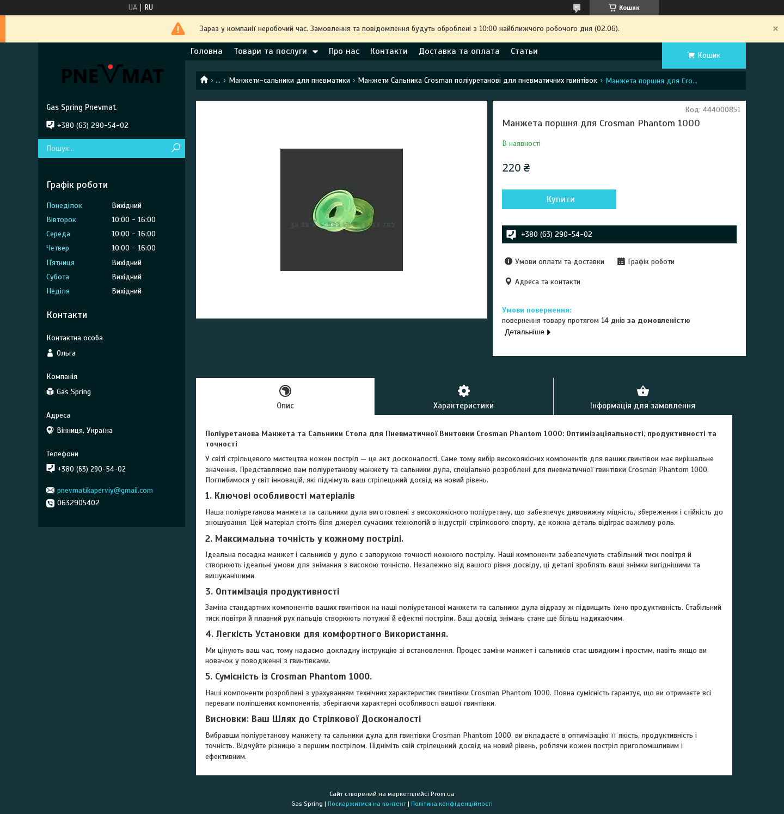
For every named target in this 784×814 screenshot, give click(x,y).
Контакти (389, 51)
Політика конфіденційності (452, 803)
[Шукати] (175, 148)
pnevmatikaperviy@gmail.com (105, 490)
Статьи (524, 51)
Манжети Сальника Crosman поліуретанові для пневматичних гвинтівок (477, 80)
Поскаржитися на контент (367, 803)
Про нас (344, 51)
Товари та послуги (270, 51)
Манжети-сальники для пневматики (289, 80)
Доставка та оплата (459, 51)
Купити (561, 199)
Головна (207, 51)
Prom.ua (443, 794)
